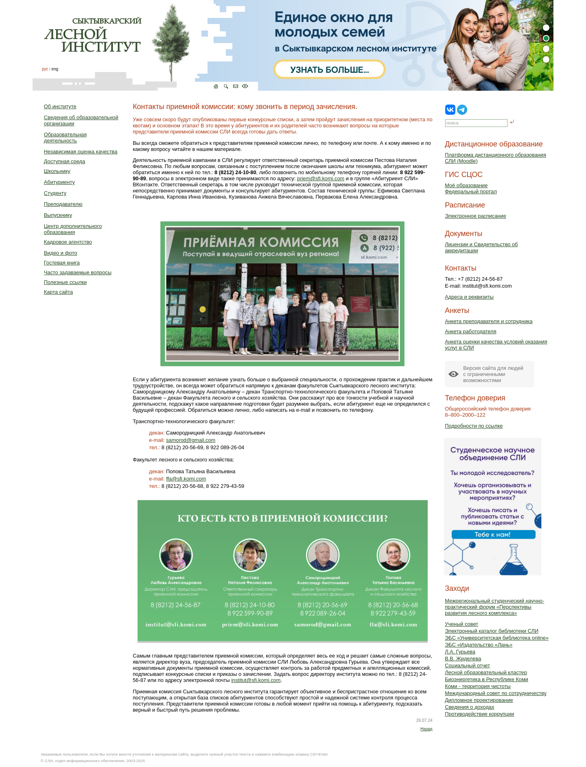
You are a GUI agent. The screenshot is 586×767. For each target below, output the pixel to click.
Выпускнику (58, 215)
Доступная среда (64, 161)
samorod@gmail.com (190, 440)
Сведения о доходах (469, 707)
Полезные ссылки (65, 282)
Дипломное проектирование (479, 700)
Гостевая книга (62, 263)
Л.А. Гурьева (460, 652)
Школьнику (57, 171)
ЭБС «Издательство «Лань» (478, 645)
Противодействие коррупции (479, 714)
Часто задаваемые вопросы (78, 272)
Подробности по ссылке (474, 426)
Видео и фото (60, 253)
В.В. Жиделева (463, 659)
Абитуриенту (59, 182)
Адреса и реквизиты (469, 297)
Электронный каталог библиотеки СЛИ (491, 631)
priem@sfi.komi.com (320, 178)
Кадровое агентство (68, 242)
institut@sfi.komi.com (255, 680)
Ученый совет (461, 624)
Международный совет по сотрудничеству (496, 693)
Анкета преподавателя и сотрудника (488, 321)
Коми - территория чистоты (478, 686)
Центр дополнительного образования (73, 229)
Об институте (60, 106)
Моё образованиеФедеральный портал (471, 188)
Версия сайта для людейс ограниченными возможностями (493, 374)
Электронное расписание (475, 216)
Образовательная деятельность (65, 137)
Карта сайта (58, 292)
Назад (426, 729)
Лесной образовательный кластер (486, 672)
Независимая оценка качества (81, 152)
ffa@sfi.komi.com (186, 479)
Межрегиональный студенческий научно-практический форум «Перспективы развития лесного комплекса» (494, 607)
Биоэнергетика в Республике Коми (486, 679)
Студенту (55, 193)
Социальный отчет (467, 665)
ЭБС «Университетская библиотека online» (497, 638)
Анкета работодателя (470, 331)
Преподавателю (63, 204)
